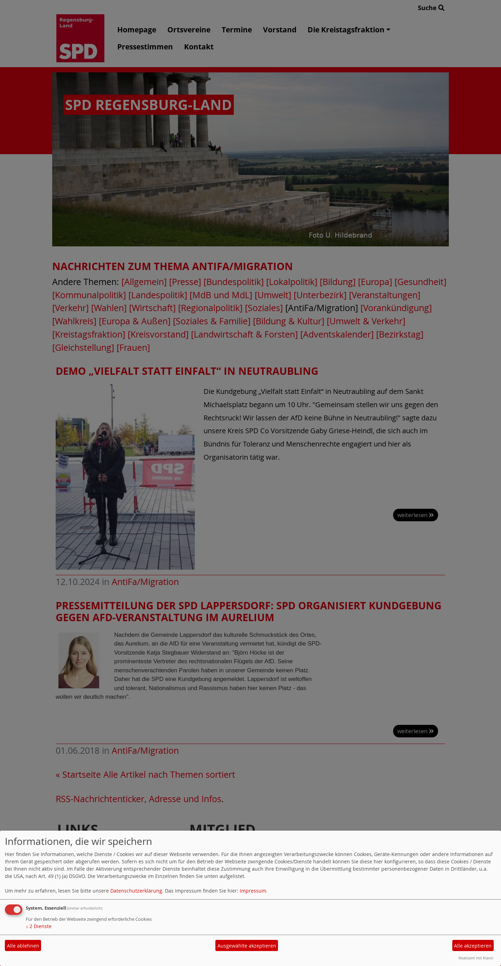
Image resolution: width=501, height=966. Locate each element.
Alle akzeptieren (473, 945)
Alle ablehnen (23, 945)
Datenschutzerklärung (136, 890)
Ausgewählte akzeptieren (246, 945)
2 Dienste (38, 926)
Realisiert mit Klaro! (476, 957)
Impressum (253, 890)
